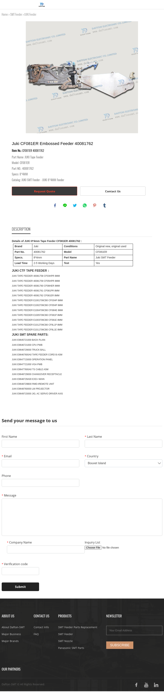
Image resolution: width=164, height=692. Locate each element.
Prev (17, 77)
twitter (75, 206)
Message (9, 496)
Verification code (15, 565)
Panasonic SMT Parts (71, 648)
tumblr (105, 206)
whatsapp (85, 206)
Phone (6, 476)
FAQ (36, 635)
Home (5, 14)
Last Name (93, 437)
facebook (55, 206)
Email (7, 457)
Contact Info (41, 628)
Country (91, 457)
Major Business (11, 635)
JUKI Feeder (30, 14)
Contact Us (112, 191)
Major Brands (10, 641)
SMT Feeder (16, 14)
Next (147, 77)
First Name (9, 437)
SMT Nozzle (65, 641)
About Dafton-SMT (13, 628)
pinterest (95, 206)
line (65, 206)
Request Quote (44, 191)
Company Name (19, 543)
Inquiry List (92, 543)
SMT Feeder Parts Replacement (77, 628)
